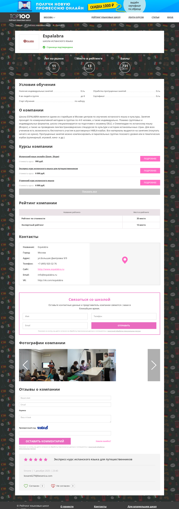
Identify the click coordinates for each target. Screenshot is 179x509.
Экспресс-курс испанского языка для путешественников (48, 168)
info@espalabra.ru (47, 274)
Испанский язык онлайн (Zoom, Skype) (39, 156)
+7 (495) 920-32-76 (47, 263)
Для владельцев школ (142, 506)
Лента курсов (136, 17)
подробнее (150, 158)
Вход (170, 17)
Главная (18, 25)
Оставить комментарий (45, 441)
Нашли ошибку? (103, 441)
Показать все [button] (89, 191)
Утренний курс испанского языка (36, 180)
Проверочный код (27, 428)
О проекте (67, 506)
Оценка (22, 410)
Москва (49, 17)
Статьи (155, 17)
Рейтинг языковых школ (105, 17)
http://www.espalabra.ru (51, 269)
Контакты (100, 506)
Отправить (124, 325)
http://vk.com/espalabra (50, 280)
